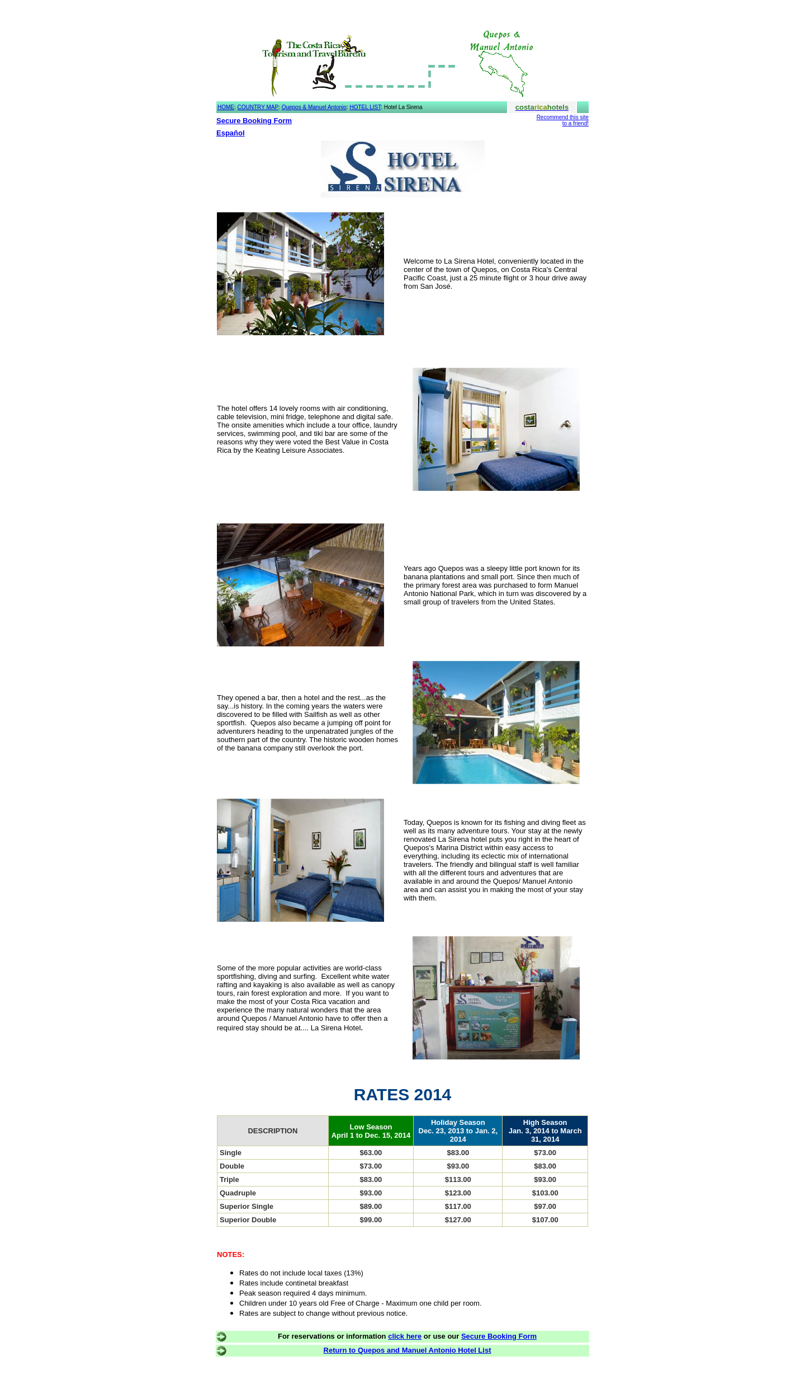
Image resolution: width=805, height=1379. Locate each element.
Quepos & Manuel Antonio (314, 107)
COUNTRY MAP (258, 107)
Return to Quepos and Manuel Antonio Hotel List (407, 1350)
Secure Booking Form (254, 120)
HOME (225, 107)
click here (405, 1336)
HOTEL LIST (365, 107)
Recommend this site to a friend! (563, 120)
